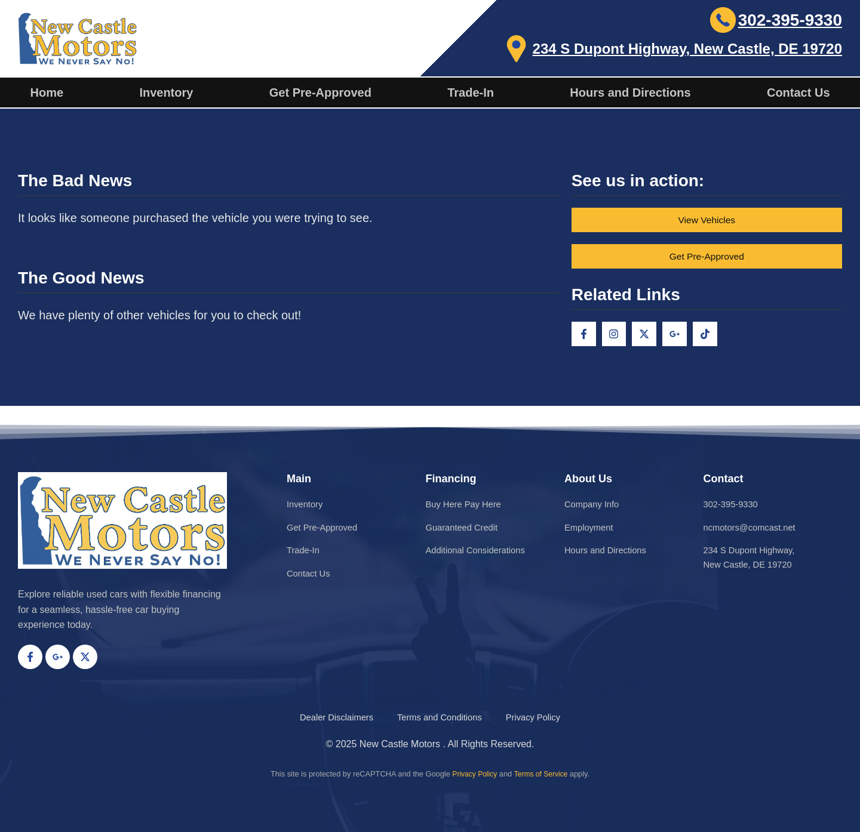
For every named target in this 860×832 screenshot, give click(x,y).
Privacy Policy (473, 773)
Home (46, 92)
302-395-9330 (790, 20)
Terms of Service (542, 773)
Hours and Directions (630, 92)
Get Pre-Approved (320, 92)
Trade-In (470, 92)
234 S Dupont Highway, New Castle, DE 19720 (687, 49)
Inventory (166, 92)
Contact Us (798, 92)
